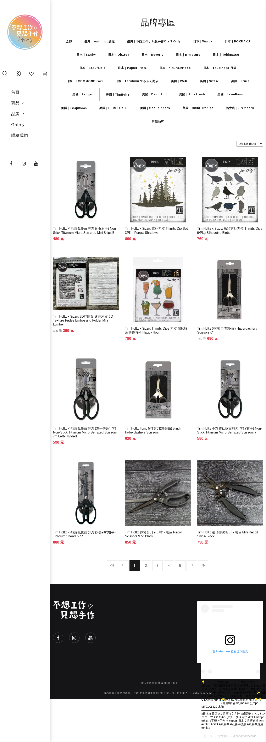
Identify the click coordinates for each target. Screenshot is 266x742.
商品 (15, 103)
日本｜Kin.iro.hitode (175, 68)
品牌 (15, 114)
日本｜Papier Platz (132, 68)
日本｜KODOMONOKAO (84, 81)
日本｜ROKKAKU (237, 41)
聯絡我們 (19, 135)
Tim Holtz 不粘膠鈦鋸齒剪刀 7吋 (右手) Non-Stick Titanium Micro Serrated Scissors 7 (229, 430)
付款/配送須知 (141, 693)
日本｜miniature (188, 54)
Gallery (17, 124)
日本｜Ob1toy (118, 54)
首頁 (15, 92)
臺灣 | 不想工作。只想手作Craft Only (154, 41)
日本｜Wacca (202, 41)
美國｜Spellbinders (155, 108)
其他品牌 (158, 121)
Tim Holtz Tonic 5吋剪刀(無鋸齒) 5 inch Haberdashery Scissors (153, 430)
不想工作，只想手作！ (215, 736)
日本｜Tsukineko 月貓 (220, 68)
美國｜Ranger (82, 94)
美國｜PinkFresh (192, 94)
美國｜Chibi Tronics (198, 108)
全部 (69, 41)
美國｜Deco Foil (154, 94)
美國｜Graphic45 (74, 108)
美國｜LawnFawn (230, 94)
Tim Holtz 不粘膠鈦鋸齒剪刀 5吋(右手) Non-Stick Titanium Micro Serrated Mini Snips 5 (85, 230)
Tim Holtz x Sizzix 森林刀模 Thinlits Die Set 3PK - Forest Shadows (156, 230)
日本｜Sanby (86, 54)
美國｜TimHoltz (117, 94)
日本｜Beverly (153, 54)
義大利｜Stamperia (240, 108)
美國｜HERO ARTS (113, 108)
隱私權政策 (124, 693)
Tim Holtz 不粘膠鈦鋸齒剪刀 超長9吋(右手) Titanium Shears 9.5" (84, 534)
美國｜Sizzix (209, 81)
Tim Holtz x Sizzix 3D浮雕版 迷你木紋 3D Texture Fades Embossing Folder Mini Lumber (83, 320)
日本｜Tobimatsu (226, 54)
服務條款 (109, 693)
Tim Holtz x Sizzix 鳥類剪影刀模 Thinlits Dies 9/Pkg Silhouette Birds (229, 230)
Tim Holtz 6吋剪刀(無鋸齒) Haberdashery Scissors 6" (227, 330)
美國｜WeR (179, 81)
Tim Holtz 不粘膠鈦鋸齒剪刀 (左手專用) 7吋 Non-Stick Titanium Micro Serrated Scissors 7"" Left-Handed (85, 432)
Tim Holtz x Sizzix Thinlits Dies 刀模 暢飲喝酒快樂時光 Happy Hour (156, 330)
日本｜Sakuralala (92, 68)
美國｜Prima (240, 81)
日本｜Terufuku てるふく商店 (137, 81)
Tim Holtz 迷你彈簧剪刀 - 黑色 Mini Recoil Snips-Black (227, 534)
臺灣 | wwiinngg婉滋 (99, 41)
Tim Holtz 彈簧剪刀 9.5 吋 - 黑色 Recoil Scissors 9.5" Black (153, 534)
